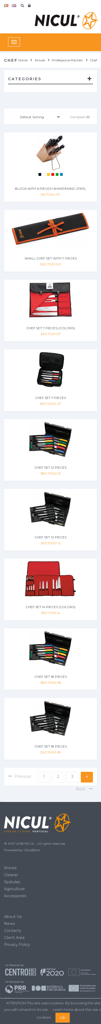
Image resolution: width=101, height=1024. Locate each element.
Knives (10, 867)
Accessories (15, 895)
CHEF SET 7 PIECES (50, 398)
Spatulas (12, 881)
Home (22, 60)
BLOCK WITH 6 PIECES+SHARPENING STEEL (50, 189)
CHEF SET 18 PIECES (50, 677)
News (9, 923)
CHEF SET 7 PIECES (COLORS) (50, 328)
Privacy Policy (17, 944)
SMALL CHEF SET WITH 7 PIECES (51, 258)
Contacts (12, 930)
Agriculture (14, 888)
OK (62, 1017)
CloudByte (31, 850)
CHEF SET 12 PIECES (50, 467)
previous (19, 776)
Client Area (14, 937)
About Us (13, 916)
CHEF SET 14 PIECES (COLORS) (50, 607)
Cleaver (11, 874)
